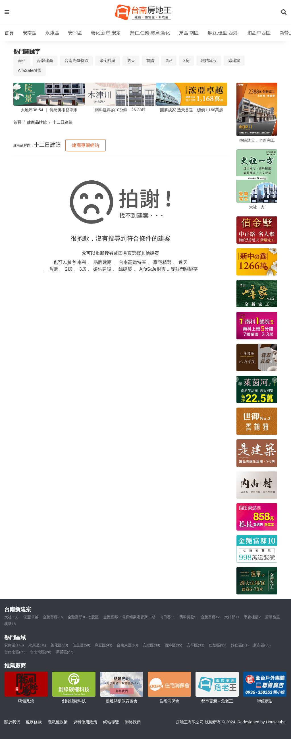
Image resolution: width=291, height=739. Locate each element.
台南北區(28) (40, 652)
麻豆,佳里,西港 (223, 32)
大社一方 (11, 617)
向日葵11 (167, 617)
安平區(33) (195, 645)
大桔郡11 (231, 617)
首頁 (9, 32)
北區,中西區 (259, 32)
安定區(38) (151, 645)
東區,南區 (188, 32)
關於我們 (12, 722)
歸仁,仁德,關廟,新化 (150, 32)
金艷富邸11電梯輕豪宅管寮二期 (129, 617)
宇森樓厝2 (252, 617)
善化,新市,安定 (106, 32)
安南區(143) (14, 645)
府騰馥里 (272, 617)
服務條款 (34, 722)
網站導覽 (111, 722)
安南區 (29, 32)
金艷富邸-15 (53, 617)
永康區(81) (37, 645)
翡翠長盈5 (187, 617)
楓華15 (10, 624)
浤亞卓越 (31, 617)
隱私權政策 (58, 722)
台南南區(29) (15, 652)
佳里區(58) (81, 645)
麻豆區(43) (103, 645)
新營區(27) (65, 652)
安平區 (75, 32)
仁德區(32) (217, 645)
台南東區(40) (127, 645)
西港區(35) (173, 645)
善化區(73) (59, 645)
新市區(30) (262, 645)
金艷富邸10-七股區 (83, 617)
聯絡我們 (133, 722)
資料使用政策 (85, 722)
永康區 (52, 32)
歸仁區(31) (240, 645)
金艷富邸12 (210, 617)
